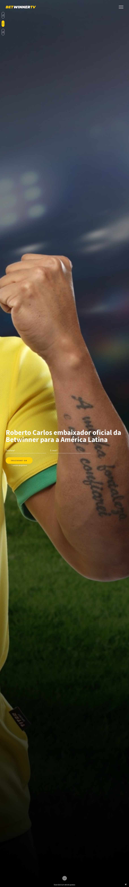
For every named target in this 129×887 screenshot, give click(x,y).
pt (3, 24)
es (3, 15)
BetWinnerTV (21, 7)
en (3, 32)
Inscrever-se (19, 460)
